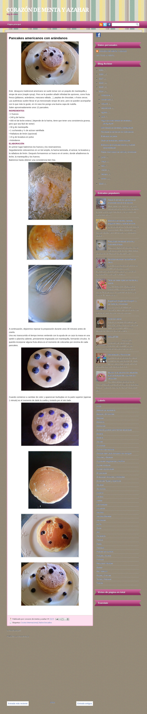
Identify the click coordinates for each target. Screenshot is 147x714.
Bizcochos (100, 426)
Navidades (101, 520)
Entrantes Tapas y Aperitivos (108, 481)
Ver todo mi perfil (105, 55)
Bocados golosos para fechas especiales (114, 430)
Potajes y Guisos (103, 555)
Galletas (100, 485)
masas (99, 500)
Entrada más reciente (18, 703)
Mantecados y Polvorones (119, 354)
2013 (101, 184)
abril (103, 166)
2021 (101, 70)
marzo (104, 170)
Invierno (99, 493)
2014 (101, 91)
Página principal (14, 24)
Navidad (100, 512)
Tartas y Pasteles (103, 579)
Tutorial (99, 583)
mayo (104, 161)
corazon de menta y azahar (113, 51)
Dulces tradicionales (105, 469)
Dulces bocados (45, 623)
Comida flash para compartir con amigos (113, 453)
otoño (98, 524)
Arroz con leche (114, 319)
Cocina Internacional (29, 623)
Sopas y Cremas (103, 575)
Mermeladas (101, 504)
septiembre (106, 108)
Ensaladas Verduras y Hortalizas (110, 477)
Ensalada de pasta (109, 136)
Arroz (98, 406)
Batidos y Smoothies (105, 414)
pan (98, 532)
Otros (98, 528)
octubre (104, 104)
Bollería (99, 437)
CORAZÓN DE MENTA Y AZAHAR (47, 10)
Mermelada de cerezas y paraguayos (117, 128)
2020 (101, 74)
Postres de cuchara (104, 551)
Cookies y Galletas (104, 457)
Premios (100, 559)
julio (103, 116)
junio (103, 157)
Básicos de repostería (105, 410)
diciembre (105, 95)
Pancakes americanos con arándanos (117, 132)
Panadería (101, 536)
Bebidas (100, 418)
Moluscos (100, 508)
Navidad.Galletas (103, 516)
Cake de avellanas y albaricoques (115, 140)
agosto (104, 112)
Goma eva (101, 489)
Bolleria (99, 434)
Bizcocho (100, 422)
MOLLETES (113, 337)
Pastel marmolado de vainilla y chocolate (118, 152)
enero (104, 178)
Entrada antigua (84, 703)
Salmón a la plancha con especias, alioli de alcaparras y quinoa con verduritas (123, 375)
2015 (101, 87)
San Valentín (102, 571)
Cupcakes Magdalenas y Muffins (110, 461)
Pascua (99, 540)
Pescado (100, 548)
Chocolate (100, 445)
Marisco (99, 496)
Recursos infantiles (104, 563)
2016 (101, 83)
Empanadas (101, 473)
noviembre (106, 99)
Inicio (52, 702)
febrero (104, 174)
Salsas (99, 567)
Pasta (98, 544)
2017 (101, 78)
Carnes (99, 441)
